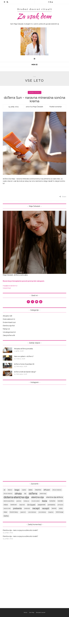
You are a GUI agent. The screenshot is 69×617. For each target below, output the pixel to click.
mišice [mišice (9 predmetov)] (6, 504)
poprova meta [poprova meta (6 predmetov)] (7, 508)
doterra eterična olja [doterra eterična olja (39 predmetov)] (16, 497)
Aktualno (6, 316)
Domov (25, 612)
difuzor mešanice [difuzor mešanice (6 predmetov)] (8, 493)
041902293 (7, 288)
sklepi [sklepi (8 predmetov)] (5, 512)
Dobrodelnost (8, 319)
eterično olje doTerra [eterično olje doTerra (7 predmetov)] (9, 501)
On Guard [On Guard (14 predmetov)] (31, 505)
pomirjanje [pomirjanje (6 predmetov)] (60, 504)
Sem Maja (31, 612)
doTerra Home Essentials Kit (24, 364)
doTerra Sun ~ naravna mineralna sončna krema (34, 99)
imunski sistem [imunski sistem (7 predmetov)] (35, 501)
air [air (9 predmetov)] (4, 490)
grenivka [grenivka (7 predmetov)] (19, 501)
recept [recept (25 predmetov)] (35, 508)
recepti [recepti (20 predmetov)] (45, 508)
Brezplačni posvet (40, 612)
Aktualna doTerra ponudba (23, 349)
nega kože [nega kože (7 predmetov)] (22, 504)
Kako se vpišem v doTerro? (24, 356)
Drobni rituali (34, 92)
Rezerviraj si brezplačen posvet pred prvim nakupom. (24, 281)
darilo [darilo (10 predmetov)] (30, 490)
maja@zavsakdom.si (10, 286)
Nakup (5, 329)
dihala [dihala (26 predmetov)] (18, 493)
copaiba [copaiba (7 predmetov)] (24, 489)
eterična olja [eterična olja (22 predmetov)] (37, 497)
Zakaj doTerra (8, 335)
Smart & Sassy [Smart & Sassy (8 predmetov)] (14, 512)
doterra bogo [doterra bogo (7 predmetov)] (43, 493)
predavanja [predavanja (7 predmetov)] (27, 508)
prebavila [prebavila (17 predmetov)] (17, 508)
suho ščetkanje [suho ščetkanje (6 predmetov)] (42, 512)
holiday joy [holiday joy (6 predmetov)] (26, 501)
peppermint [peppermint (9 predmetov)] (41, 504)
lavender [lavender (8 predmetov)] (60, 501)
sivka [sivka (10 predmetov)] (60, 508)
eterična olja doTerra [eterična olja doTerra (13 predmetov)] (54, 497)
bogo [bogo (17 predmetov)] (17, 490)
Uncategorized (8, 332)
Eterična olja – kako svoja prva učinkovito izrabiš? (20, 530)
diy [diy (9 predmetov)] (25, 493)
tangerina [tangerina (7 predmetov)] (50, 512)
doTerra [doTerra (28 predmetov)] (33, 493)
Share (62, 196)
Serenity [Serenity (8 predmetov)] (54, 508)
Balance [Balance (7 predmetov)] (10, 489)
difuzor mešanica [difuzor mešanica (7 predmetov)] (57, 489)
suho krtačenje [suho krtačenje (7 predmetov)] (32, 512)
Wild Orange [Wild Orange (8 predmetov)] (59, 512)
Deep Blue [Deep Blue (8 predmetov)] (38, 489)
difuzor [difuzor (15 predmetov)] (47, 490)
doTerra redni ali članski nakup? (25, 372)
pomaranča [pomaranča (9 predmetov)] (51, 504)
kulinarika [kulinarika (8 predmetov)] (52, 501)
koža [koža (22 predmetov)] (44, 501)
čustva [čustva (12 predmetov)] (6, 516)
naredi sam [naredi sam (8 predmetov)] (13, 504)
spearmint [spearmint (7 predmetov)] (23, 512)
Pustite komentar (55, 107)
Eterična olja (7, 326)
